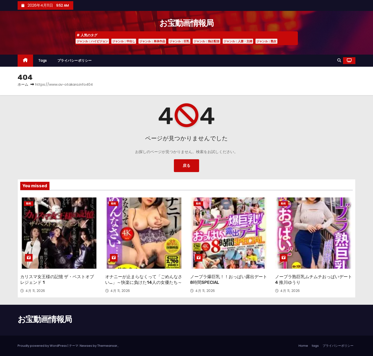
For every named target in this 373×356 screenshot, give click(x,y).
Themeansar (107, 345)
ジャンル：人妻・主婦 (238, 41)
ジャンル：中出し (123, 41)
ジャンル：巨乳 (179, 41)
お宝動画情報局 (186, 23)
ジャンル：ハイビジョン (92, 41)
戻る (186, 165)
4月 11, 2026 (35, 290)
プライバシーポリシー (74, 60)
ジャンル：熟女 (266, 41)
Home (303, 345)
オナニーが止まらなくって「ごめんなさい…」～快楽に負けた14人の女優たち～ (143, 279)
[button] (339, 60)
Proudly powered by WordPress (43, 345)
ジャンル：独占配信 (206, 41)
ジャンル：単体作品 (152, 41)
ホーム (23, 84)
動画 (28, 203)
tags (42, 60)
